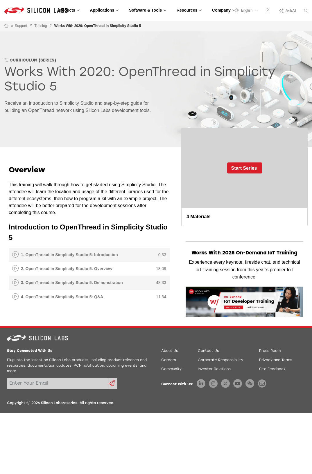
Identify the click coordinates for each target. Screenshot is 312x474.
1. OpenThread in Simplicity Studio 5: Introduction (69, 254)
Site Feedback (272, 369)
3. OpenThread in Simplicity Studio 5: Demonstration (72, 282)
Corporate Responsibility (220, 360)
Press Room (270, 351)
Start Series (244, 168)
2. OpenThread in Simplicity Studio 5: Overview (66, 268)
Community (171, 369)
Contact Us (208, 351)
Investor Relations (214, 369)
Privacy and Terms (275, 360)
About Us (169, 351)
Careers (168, 360)
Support (21, 26)
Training (40, 26)
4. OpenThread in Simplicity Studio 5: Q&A (62, 296)
